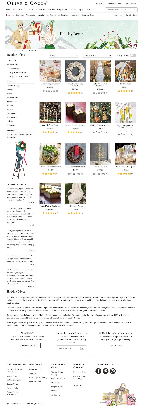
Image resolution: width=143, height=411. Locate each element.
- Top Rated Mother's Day (19, 76)
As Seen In (55, 395)
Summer (10, 105)
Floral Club (75, 15)
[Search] (136, 9)
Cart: (132, 15)
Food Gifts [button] (17, 10)
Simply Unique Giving (57, 373)
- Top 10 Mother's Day (18, 72)
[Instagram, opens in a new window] (113, 371)
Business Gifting (80, 372)
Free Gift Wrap (58, 378)
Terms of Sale (35, 381)
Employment (57, 386)
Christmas (11, 125)
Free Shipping (75, 10)
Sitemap (77, 385)
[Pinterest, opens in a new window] (106, 371)
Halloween (11, 113)
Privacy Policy (13, 388)
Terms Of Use (13, 384)
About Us (55, 382)
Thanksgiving (12, 117)
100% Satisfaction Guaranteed (108, 3)
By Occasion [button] (63, 15)
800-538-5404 (130, 3)
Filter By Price (97, 55)
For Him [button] (51, 10)
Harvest (10, 109)
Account (119, 15)
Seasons (16, 51)
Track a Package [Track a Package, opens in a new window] (36, 369)
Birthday (41, 15)
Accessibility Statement (12, 393)
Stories (54, 391)
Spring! (10, 90)
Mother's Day (12, 64)
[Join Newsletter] (82, 348)
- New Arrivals (14, 68)
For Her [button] (42, 10)
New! (8, 15)
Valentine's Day (13, 86)
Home (9, 51)
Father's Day (12, 102)
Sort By (64, 55)
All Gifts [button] (87, 10)
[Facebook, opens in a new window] (98, 371)
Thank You (30, 15)
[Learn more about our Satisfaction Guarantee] (116, 345)
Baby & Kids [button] (62, 10)
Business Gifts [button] (88, 15)
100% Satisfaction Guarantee (15, 370)
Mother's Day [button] (18, 15)
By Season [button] (51, 15)
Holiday (24, 51)
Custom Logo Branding (79, 377)
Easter (9, 94)
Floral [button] (8, 10)
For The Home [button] (30, 10)
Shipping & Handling (38, 377)
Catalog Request (14, 380)
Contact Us (12, 376)
